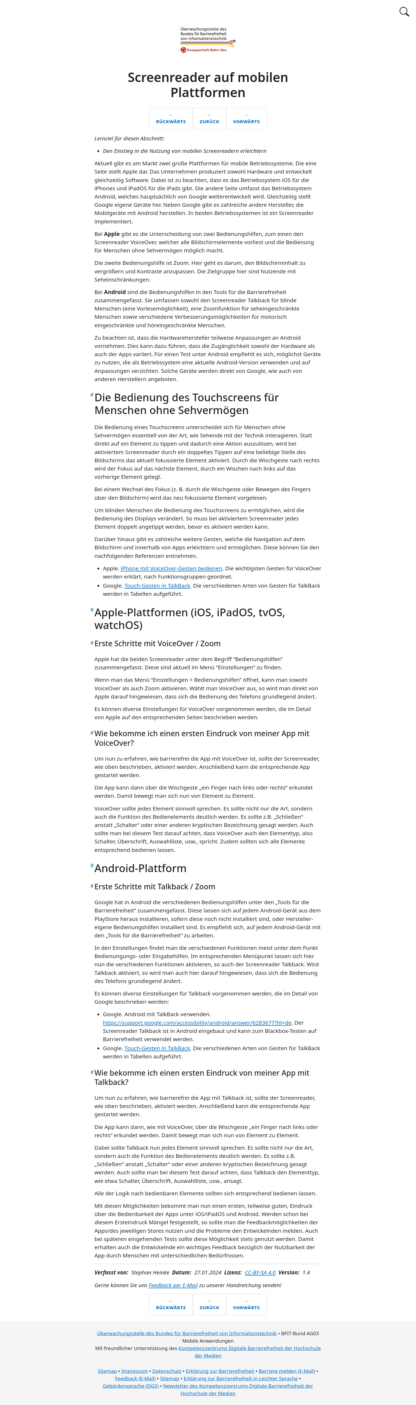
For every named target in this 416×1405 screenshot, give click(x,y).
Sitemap (107, 1371)
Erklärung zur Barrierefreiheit (220, 1371)
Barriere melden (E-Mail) (287, 1371)
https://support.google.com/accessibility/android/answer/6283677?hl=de (197, 1022)
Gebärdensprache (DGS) (131, 1385)
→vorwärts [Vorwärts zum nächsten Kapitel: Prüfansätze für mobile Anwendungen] (246, 118)
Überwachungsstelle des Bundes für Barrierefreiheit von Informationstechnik (187, 1333)
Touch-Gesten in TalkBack (157, 585)
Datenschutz (166, 1371)
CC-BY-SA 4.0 (260, 1272)
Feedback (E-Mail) (135, 1378)
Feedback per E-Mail (173, 1285)
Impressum (134, 1371)
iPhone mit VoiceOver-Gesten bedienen (171, 568)
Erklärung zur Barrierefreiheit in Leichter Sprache (241, 1378)
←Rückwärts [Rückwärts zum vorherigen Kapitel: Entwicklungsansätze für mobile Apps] (171, 118)
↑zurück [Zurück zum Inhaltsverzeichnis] (209, 118)
